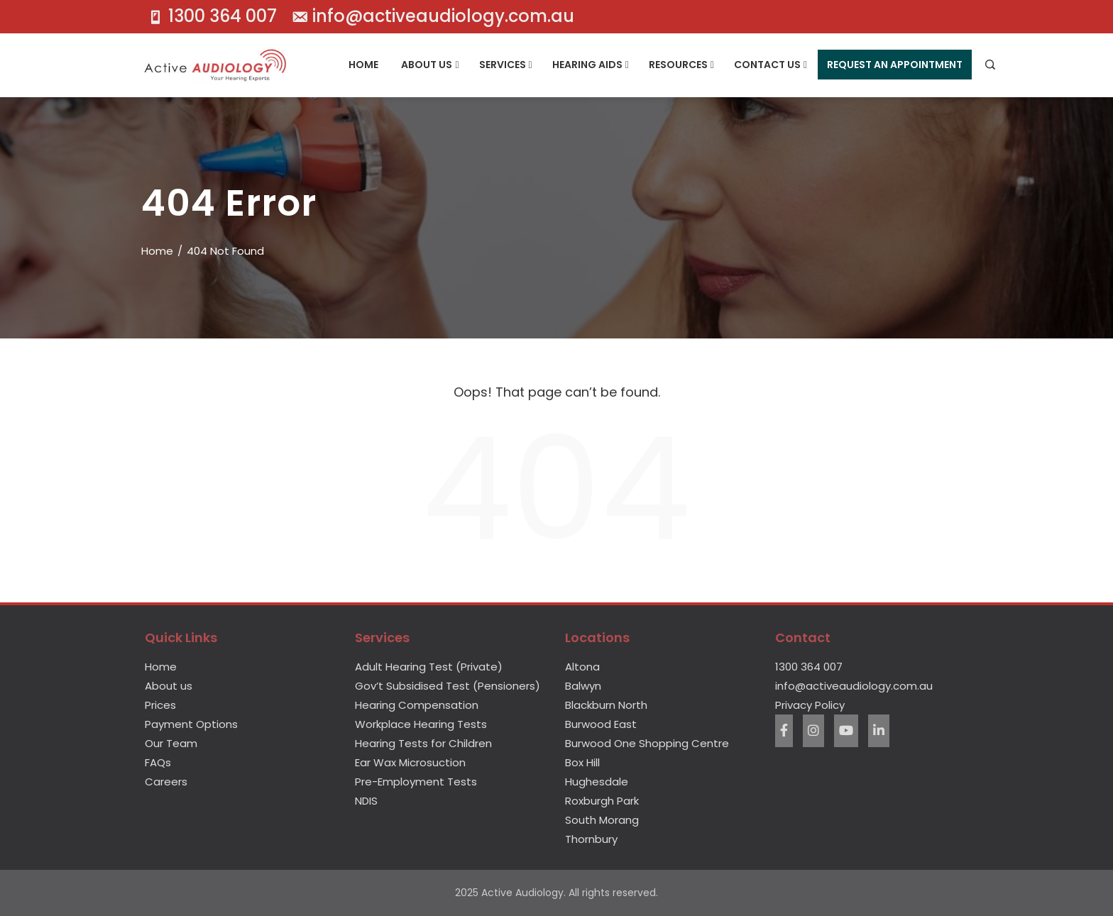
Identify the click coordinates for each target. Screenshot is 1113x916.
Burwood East (601, 724)
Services (505, 65)
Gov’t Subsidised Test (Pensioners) (447, 685)
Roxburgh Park (602, 800)
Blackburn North (606, 704)
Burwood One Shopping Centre (647, 743)
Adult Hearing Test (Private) (429, 666)
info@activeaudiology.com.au (854, 685)
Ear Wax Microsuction (410, 762)
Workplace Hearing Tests (421, 724)
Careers (166, 781)
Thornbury (591, 839)
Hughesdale (596, 781)
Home (363, 64)
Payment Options (191, 724)
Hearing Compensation (416, 704)
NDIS (366, 800)
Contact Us (770, 65)
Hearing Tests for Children (423, 743)
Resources (681, 65)
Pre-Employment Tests (416, 781)
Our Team (171, 743)
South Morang (602, 819)
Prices (160, 704)
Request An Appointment (895, 64)
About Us (430, 65)
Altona (582, 666)
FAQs (158, 762)
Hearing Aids (590, 65)
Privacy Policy (810, 704)
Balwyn (583, 685)
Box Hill (582, 762)
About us (168, 685)
